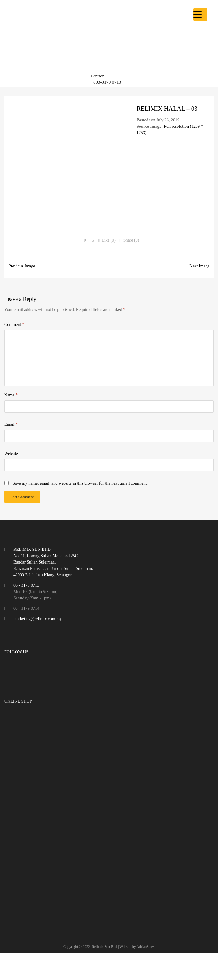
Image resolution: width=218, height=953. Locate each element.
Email (11, 424)
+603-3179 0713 (106, 82)
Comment (14, 324)
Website (11, 453)
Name (11, 395)
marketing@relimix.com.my (37, 618)
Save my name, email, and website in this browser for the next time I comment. (80, 483)
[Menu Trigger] (200, 14)
